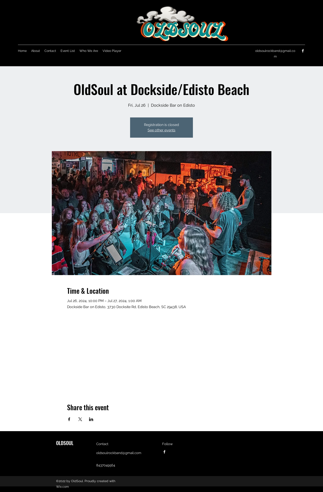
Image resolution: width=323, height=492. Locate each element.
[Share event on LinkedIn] (91, 419)
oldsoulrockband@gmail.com (118, 453)
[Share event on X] (80, 419)
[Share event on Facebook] (69, 419)
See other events (161, 130)
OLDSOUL (64, 442)
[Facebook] (303, 51)
